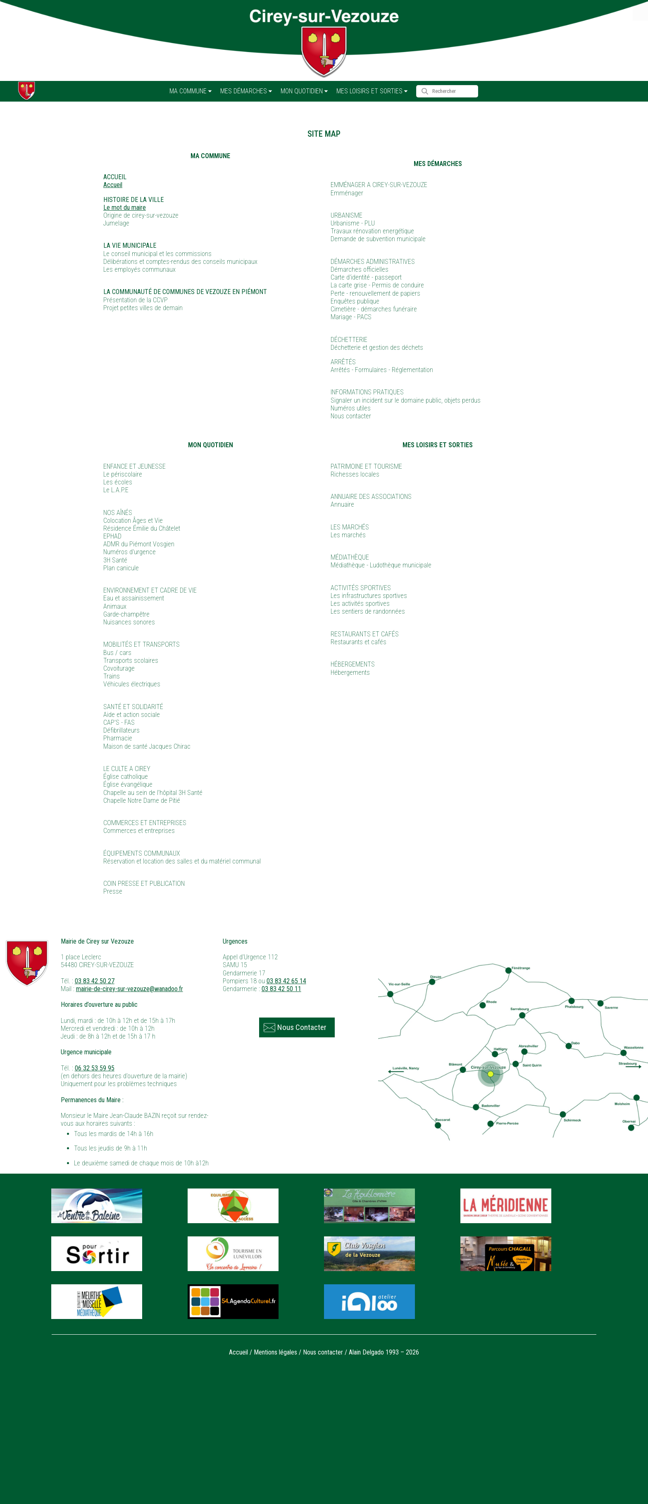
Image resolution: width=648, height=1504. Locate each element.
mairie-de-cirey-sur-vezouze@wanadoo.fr (129, 989)
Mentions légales (275, 1352)
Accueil (112, 185)
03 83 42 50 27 (94, 981)
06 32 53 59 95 (94, 1068)
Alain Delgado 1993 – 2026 (384, 1352)
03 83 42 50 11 (281, 989)
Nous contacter (323, 1352)
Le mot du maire (124, 207)
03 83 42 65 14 (286, 981)
